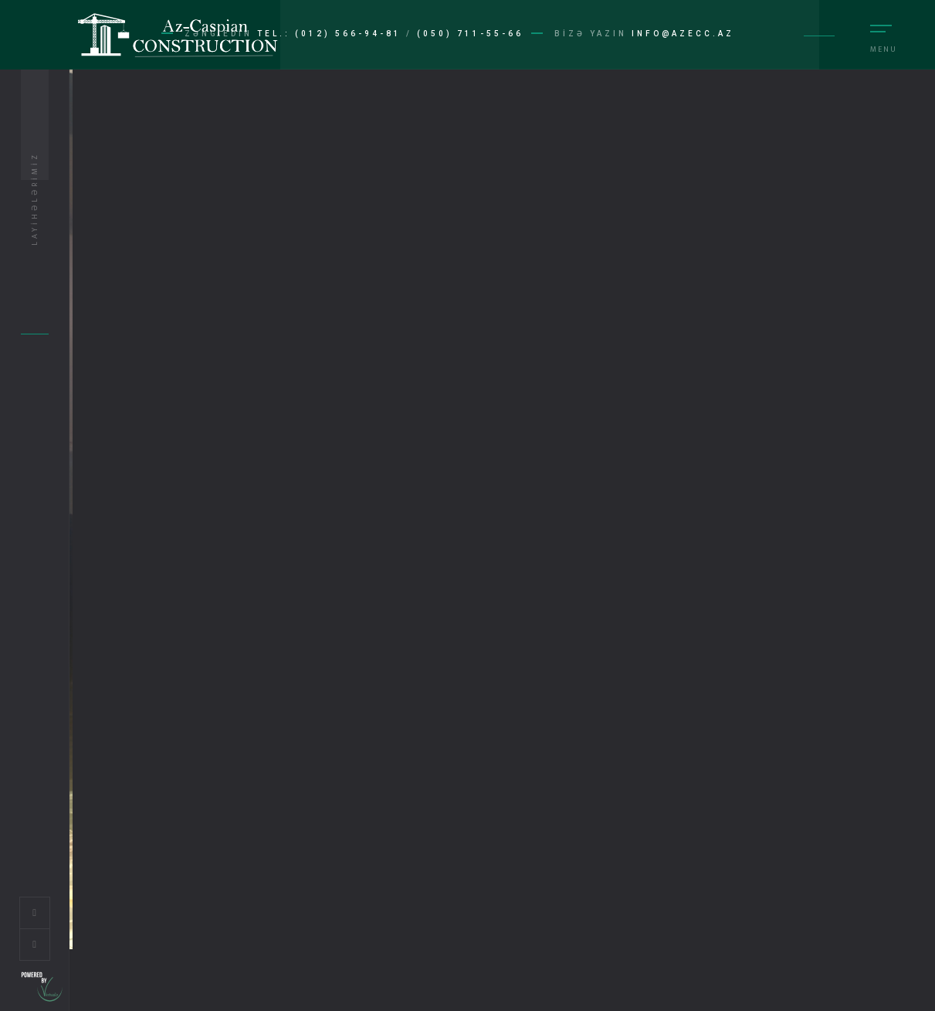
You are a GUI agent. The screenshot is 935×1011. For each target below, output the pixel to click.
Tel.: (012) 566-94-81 (329, 33)
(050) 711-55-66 (470, 33)
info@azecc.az (683, 33)
